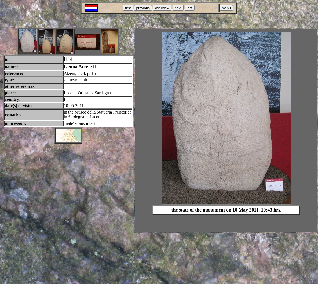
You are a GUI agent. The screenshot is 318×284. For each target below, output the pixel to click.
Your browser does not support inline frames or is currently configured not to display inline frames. (226, 130)
